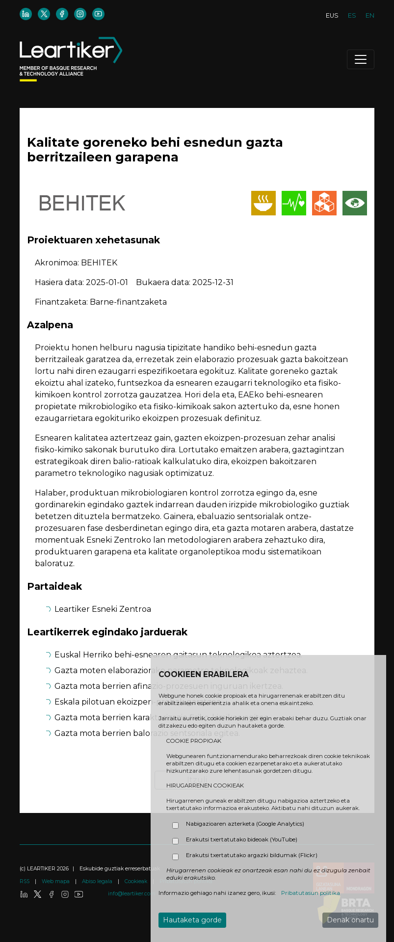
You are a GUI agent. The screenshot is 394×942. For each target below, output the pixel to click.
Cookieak (137, 881)
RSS (25, 881)
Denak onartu (350, 920)
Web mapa (56, 881)
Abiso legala (98, 881)
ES (352, 15)
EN (370, 15)
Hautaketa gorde (192, 920)
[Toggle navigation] (360, 59)
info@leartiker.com (132, 893)
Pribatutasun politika (310, 893)
